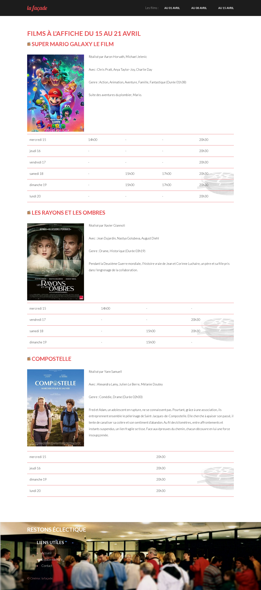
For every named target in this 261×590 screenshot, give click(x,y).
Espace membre (52, 559)
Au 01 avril (172, 8)
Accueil (46, 553)
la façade (37, 7)
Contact (46, 566)
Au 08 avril (199, 8)
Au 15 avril (226, 8)
